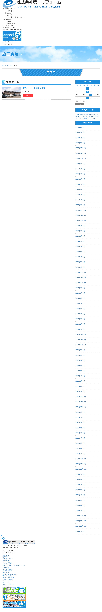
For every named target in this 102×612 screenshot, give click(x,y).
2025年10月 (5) (80, 158)
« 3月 (79, 104)
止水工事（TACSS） (10, 575)
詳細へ (28, 95)
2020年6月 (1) (80, 490)
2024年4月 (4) (80, 251)
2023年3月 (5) (80, 319)
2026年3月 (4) (80, 132)
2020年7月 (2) (80, 484)
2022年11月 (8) (80, 339)
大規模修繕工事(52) (81, 114)
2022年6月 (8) (80, 365)
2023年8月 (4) (80, 293)
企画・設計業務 (8, 577)
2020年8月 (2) (80, 479)
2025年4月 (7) (80, 189)
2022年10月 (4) (80, 345)
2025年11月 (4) (80, 153)
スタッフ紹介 (8, 563)
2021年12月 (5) (80, 396)
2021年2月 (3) (80, 448)
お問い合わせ (8, 580)
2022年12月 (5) (80, 334)
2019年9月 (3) (80, 531)
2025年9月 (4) (80, 163)
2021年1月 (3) (80, 453)
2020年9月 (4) (80, 474)
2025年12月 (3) (80, 148)
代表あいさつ (8, 558)
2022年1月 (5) (80, 391)
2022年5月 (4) (80, 370)
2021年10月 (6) (80, 407)
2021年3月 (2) (80, 443)
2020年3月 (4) (80, 500)
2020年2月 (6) (80, 505)
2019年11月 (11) (81, 521)
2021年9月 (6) (80, 412)
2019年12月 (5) (80, 515)
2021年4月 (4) (80, 438)
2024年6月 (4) (80, 241)
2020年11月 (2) (80, 464)
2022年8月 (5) (80, 355)
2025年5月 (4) (80, 184)
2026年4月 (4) (80, 127)
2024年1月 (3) (80, 267)
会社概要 (9, 9)
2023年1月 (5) (80, 329)
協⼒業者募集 (12, 29)
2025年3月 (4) (80, 194)
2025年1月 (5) (80, 205)
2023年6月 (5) (80, 303)
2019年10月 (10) (81, 526)
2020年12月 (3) (80, 459)
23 (87, 98)
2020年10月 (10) (81, 469)
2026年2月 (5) (80, 137)
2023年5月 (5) (80, 308)
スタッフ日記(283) (89, 116)
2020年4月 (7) (80, 495)
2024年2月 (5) (80, 262)
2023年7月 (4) (80, 298)
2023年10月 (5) (80, 282)
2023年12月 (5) (80, 272)
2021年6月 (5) (80, 427)
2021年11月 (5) (80, 402)
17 (91, 95)
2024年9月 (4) (80, 225)
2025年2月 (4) (80, 200)
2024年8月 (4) (80, 231)
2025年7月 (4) (80, 174)
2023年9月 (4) (80, 288)
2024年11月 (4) (80, 215)
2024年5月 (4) (80, 246)
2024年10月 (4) (80, 220)
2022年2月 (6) (80, 386)
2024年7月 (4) (80, 236)
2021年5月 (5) (80, 433)
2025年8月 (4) (80, 169)
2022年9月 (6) (80, 350)
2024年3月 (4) (80, 257)
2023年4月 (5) (80, 314)
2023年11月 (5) (80, 277)
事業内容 (8, 19)
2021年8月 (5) (80, 417)
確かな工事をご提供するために (14, 565)
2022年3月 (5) (80, 381)
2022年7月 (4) (80, 360)
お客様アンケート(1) (89, 119)
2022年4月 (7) (80, 376)
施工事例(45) (92, 114)
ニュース (8, 25)
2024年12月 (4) (80, 210)
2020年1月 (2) (80, 510)
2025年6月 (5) (80, 179)
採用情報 (9, 27)
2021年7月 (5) (80, 422)
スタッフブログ (8, 584)
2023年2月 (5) (80, 324)
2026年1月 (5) (80, 143)
